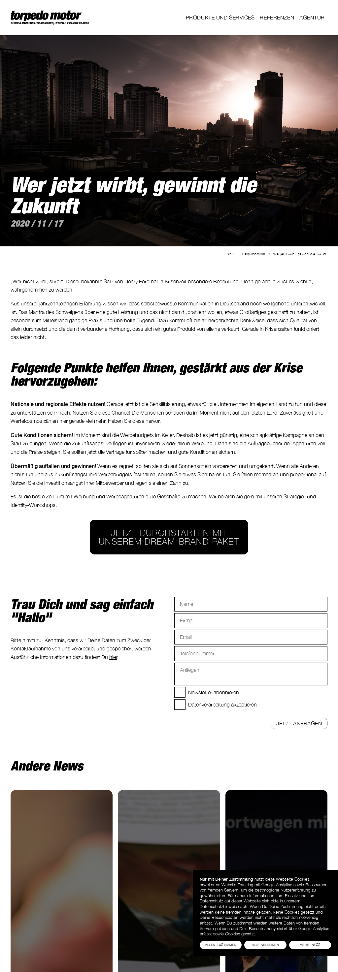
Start (230, 254)
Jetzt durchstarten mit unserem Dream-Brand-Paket (169, 537)
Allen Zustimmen (220, 945)
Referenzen (277, 17)
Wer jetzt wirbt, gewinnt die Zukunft (300, 254)
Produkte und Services (220, 17)
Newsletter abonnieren (213, 692)
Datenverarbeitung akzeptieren (222, 704)
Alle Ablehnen (265, 945)
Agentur (312, 17)
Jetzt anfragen (299, 723)
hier (113, 657)
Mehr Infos (310, 945)
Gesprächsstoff (253, 254)
